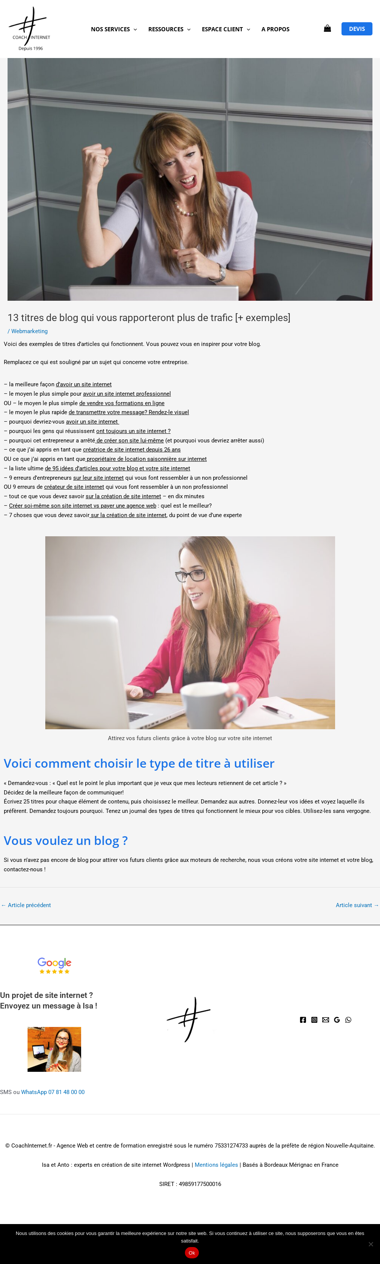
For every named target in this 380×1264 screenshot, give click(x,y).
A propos (275, 29)
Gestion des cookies (260, 1126)
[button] (133, 29)
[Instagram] (314, 1019)
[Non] (370, 1244)
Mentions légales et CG (123, 1126)
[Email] (325, 1019)
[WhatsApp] (348, 1019)
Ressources (169, 29)
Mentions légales (216, 1164)
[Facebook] (303, 1019)
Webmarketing (29, 331)
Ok (192, 1253)
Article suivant (357, 905)
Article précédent (26, 905)
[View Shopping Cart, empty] (327, 28)
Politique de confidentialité (195, 1126)
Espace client (226, 29)
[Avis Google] (337, 1019)
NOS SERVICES (114, 29)
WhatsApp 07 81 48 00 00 (53, 1092)
